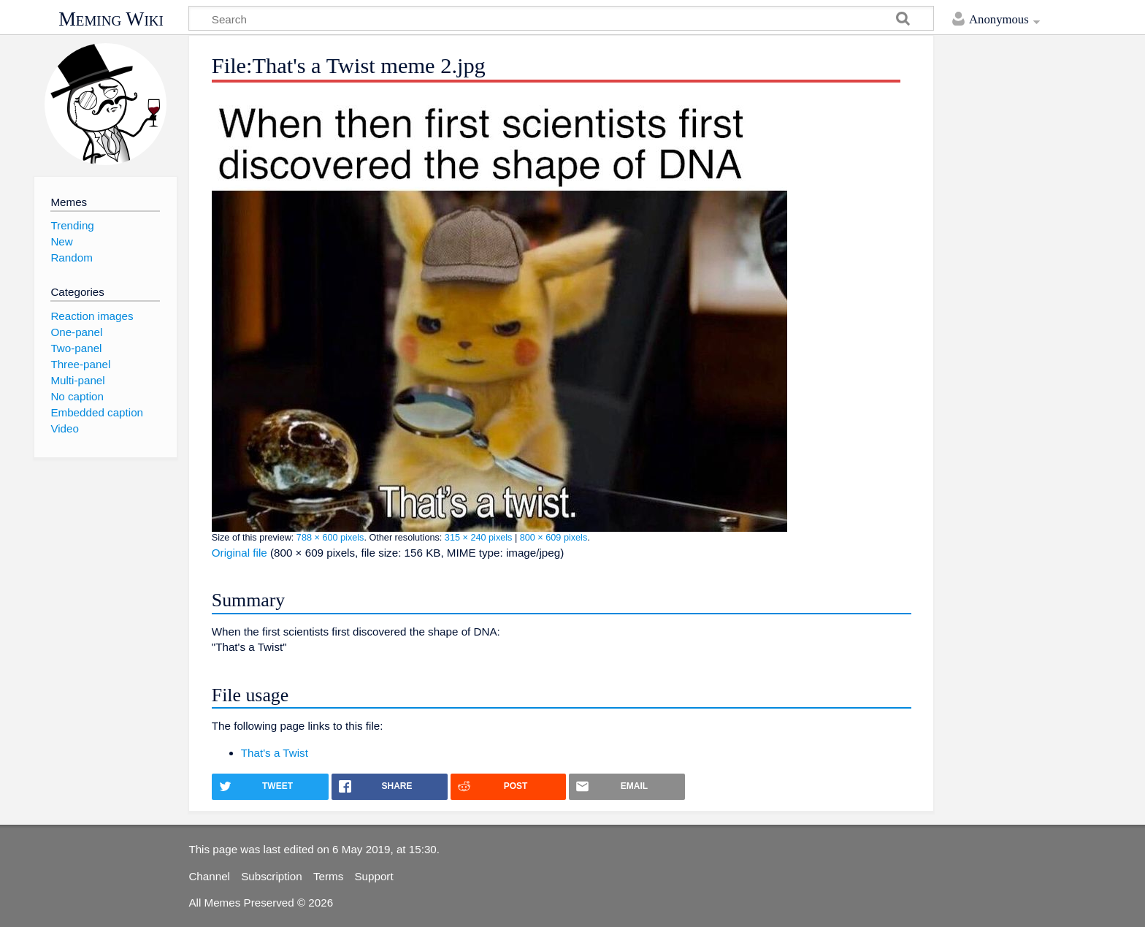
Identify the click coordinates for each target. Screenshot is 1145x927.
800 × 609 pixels (554, 538)
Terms (328, 876)
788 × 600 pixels (330, 538)
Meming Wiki (111, 19)
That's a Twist (274, 753)
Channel (209, 876)
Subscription (271, 876)
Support (373, 876)
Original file (239, 552)
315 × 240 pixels (479, 538)
